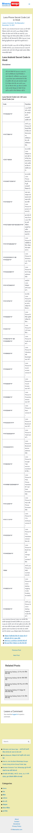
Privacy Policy (16, 826)
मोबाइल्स (5, 804)
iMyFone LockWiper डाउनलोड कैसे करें (15, 640)
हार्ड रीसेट (5, 811)
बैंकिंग (4, 795)
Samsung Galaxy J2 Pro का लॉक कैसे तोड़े (16, 672)
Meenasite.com (17, 829)
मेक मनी (5, 801)
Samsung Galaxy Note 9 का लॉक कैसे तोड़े (16, 696)
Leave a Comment (8, 23)
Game (4, 788)
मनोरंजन (5, 798)
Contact (16, 821)
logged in (15, 714)
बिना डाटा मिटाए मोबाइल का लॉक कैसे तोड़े (15, 643)
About (17, 819)
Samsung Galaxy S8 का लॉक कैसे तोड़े (16, 678)
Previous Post (16, 650)
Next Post (16, 655)
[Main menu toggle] (29, 4)
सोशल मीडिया (6, 808)
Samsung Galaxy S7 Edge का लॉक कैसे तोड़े (15, 690)
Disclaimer (16, 824)
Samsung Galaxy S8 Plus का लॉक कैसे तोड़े (16, 684)
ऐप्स (4, 791)
